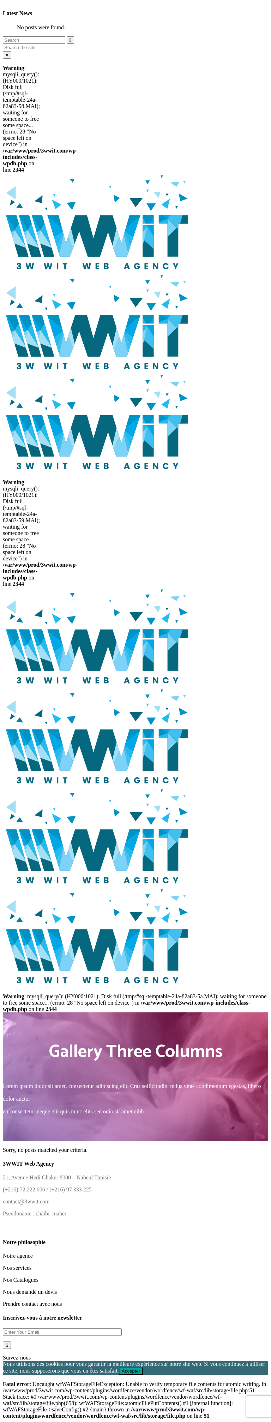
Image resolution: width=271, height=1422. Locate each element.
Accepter (131, 1371)
